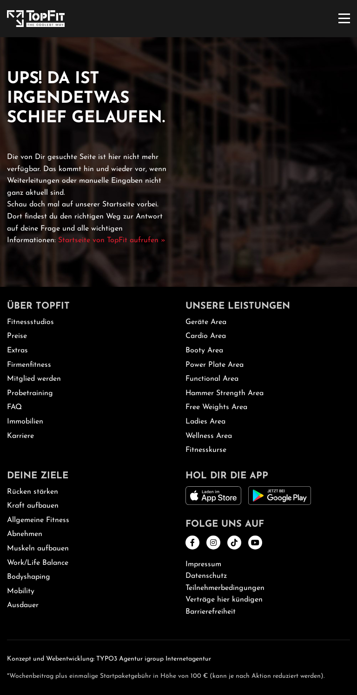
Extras (17, 350)
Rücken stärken (32, 492)
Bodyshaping (28, 577)
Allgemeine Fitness (38, 520)
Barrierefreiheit (210, 612)
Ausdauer (23, 605)
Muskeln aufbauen (38, 548)
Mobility (20, 591)
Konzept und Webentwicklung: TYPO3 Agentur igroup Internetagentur (109, 658)
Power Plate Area (214, 365)
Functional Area (211, 379)
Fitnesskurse (205, 450)
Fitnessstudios (30, 322)
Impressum (203, 564)
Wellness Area (208, 436)
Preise (17, 336)
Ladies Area (205, 421)
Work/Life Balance (37, 563)
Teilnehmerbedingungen (224, 588)
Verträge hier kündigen (224, 599)
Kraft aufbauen (33, 506)
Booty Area (204, 350)
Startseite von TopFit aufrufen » (111, 240)
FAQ (14, 407)
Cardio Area (205, 336)
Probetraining (30, 393)
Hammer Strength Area (224, 393)
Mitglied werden (34, 379)
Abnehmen (24, 534)
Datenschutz (206, 576)
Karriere (20, 436)
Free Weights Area (216, 407)
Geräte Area (205, 322)
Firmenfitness (29, 365)
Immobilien (25, 421)
